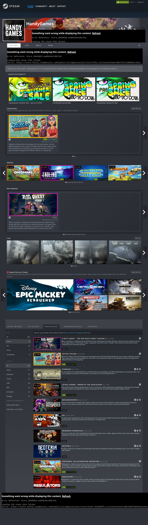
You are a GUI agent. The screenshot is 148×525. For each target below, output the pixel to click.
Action (18, 371)
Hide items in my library (15, 411)
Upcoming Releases (73, 328)
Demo (18, 352)
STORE (30, 6)
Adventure (18, 376)
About (52, 6)
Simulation (18, 393)
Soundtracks (18, 356)
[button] (88, 345)
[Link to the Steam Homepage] (13, 8)
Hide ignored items (13, 406)
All (18, 338)
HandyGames (40, 23)
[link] (50, 141)
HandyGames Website (36, 29)
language (140, 2)
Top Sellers (33, 328)
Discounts (93, 328)
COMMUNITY (41, 6)
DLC (18, 347)
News (50, 45)
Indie (18, 385)
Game (18, 343)
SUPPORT (61, 6)
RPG (18, 389)
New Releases (51, 328)
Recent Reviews (14, 328)
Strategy (18, 398)
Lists (27, 45)
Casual (18, 380)
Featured (14, 45)
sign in (132, 2)
